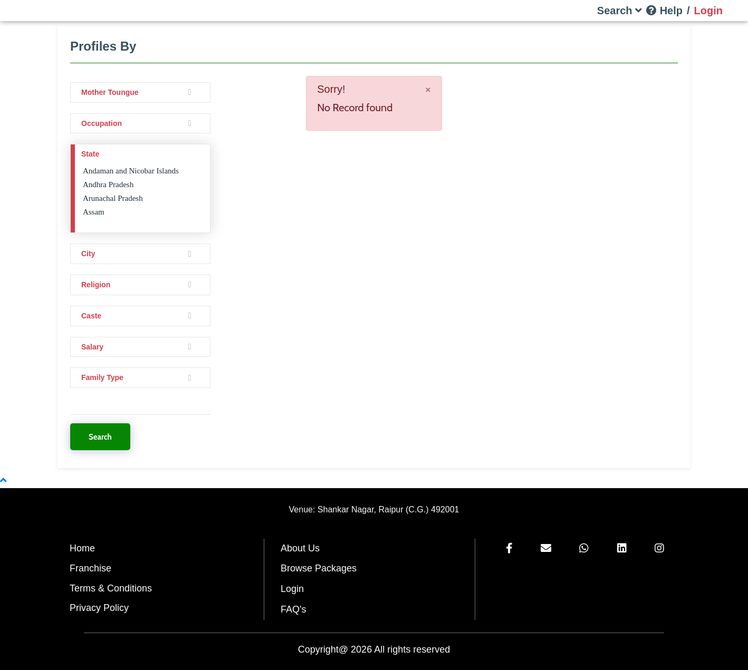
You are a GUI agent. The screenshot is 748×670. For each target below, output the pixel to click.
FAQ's (293, 609)
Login (292, 589)
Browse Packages (319, 568)
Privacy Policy (99, 608)
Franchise (90, 568)
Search (100, 437)
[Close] (428, 89)
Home (82, 548)
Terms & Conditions (111, 588)
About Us (300, 548)
